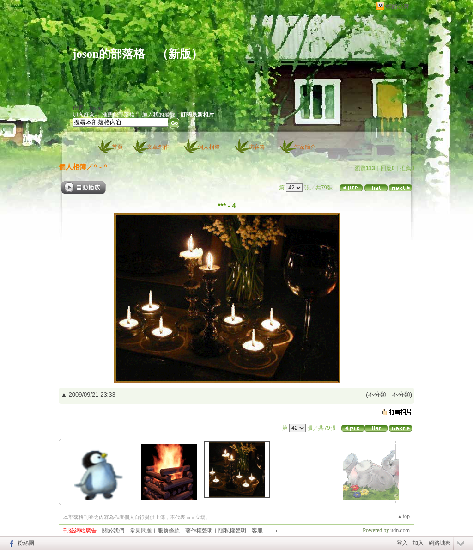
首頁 (117, 147)
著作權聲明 (199, 530)
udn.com (400, 530)
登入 (402, 543)
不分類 (377, 394)
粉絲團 (26, 543)
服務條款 (169, 530)
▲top (403, 516)
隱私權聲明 (232, 530)
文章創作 (158, 147)
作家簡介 (305, 147)
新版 (179, 54)
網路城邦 (398, 6)
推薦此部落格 (118, 114)
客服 (257, 530)
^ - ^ (100, 167)
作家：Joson (87, 107)
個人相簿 (209, 147)
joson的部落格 (109, 54)
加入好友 (84, 114)
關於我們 (113, 530)
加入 (418, 543)
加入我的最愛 (158, 114)
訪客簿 (257, 147)
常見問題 (141, 530)
